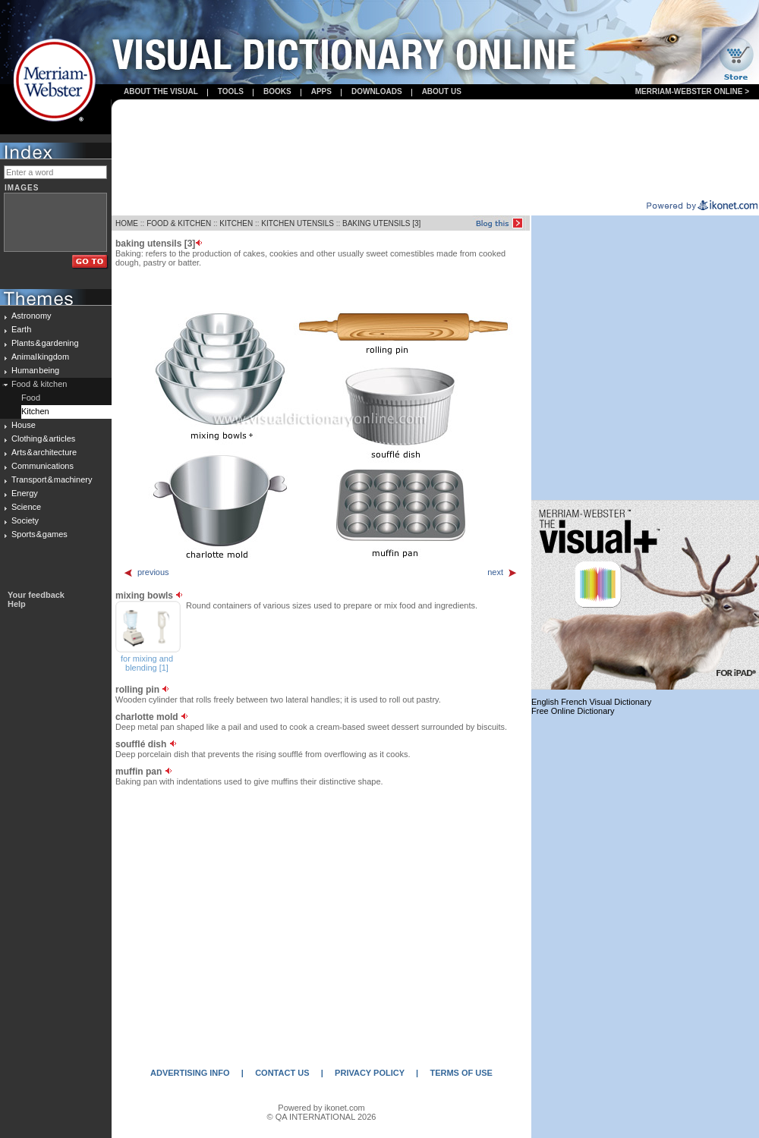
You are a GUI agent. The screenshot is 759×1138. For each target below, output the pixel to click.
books (277, 91)
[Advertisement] (435, 150)
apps (321, 91)
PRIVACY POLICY (370, 1072)
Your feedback (36, 594)
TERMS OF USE (461, 1072)
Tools (231, 91)
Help (17, 603)
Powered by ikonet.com (321, 1107)
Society (25, 520)
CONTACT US (282, 1072)
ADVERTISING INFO (190, 1072)
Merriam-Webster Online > (692, 91)
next (502, 572)
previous (146, 572)
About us (441, 91)
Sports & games (39, 534)
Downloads (376, 91)
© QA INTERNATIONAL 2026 (321, 1116)
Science (26, 506)
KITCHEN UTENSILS (297, 223)
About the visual (161, 91)
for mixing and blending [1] (147, 663)
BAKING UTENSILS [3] (381, 223)
